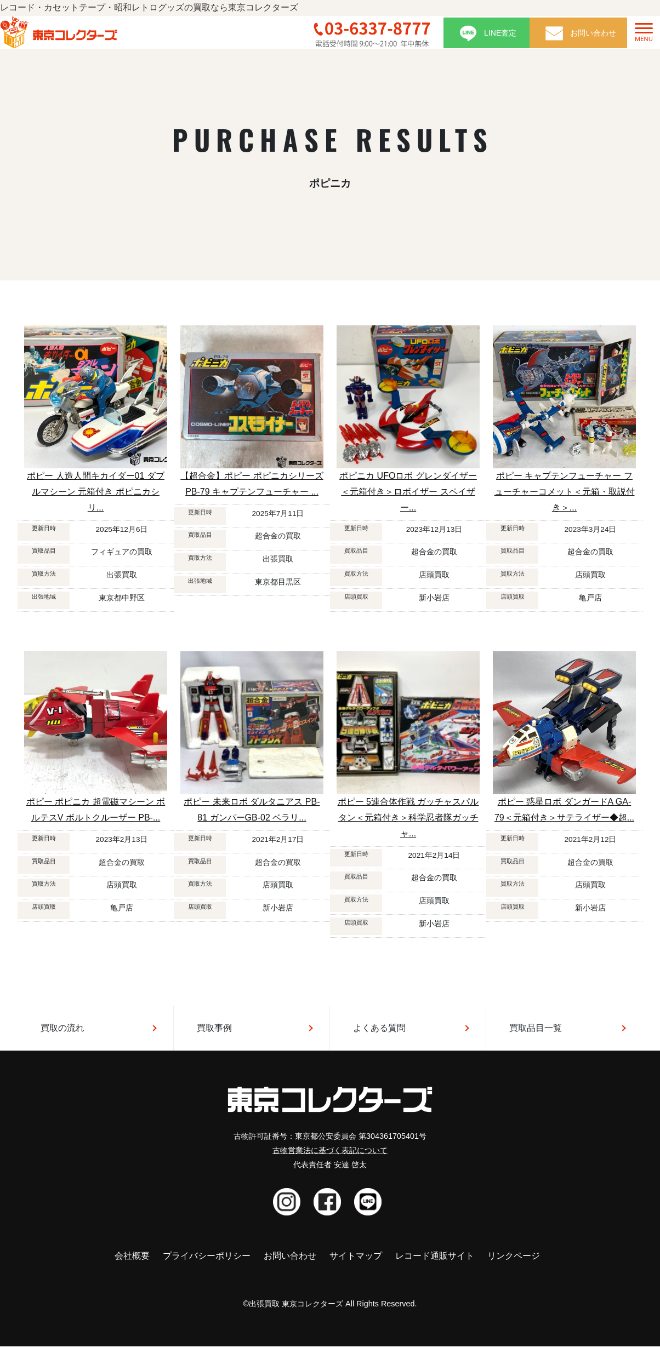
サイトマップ (355, 1255)
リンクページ (513, 1255)
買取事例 (214, 1028)
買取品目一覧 (535, 1028)
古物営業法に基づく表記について (330, 1150)
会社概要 (132, 1255)
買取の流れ (62, 1028)
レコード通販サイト (434, 1255)
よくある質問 (379, 1028)
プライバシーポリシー (207, 1255)
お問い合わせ (290, 1255)
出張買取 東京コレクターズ (296, 1303)
